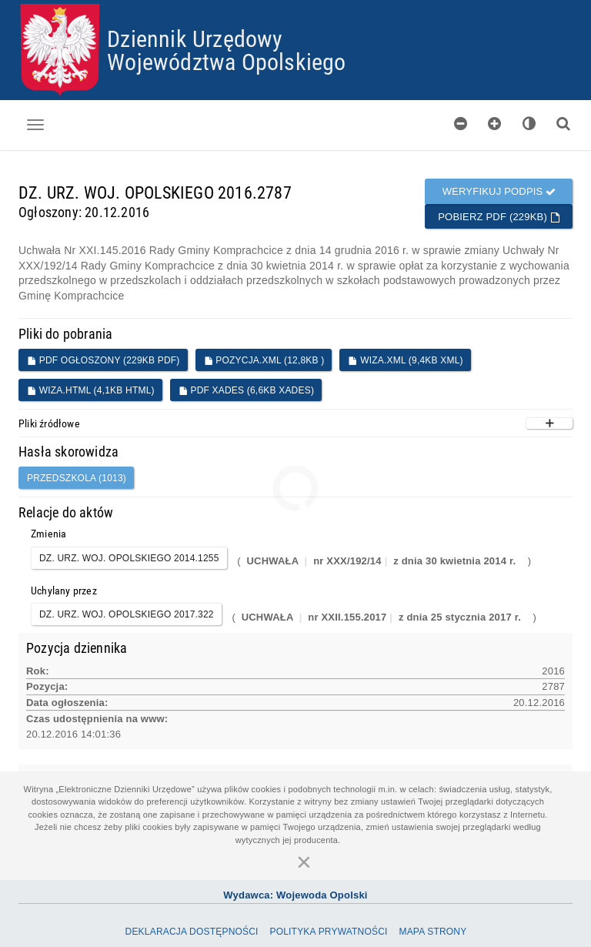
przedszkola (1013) (76, 478)
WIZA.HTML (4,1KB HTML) (91, 390)
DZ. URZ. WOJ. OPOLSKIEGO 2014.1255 (129, 558)
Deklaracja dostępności (192, 931)
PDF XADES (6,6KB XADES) (246, 390)
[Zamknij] (304, 861)
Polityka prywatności (328, 931)
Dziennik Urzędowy (194, 38)
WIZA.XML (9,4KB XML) (405, 360)
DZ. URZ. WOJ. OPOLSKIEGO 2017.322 (126, 614)
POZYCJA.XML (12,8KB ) (264, 360)
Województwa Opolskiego (226, 61)
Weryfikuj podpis (499, 191)
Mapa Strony (432, 931)
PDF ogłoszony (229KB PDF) (103, 360)
